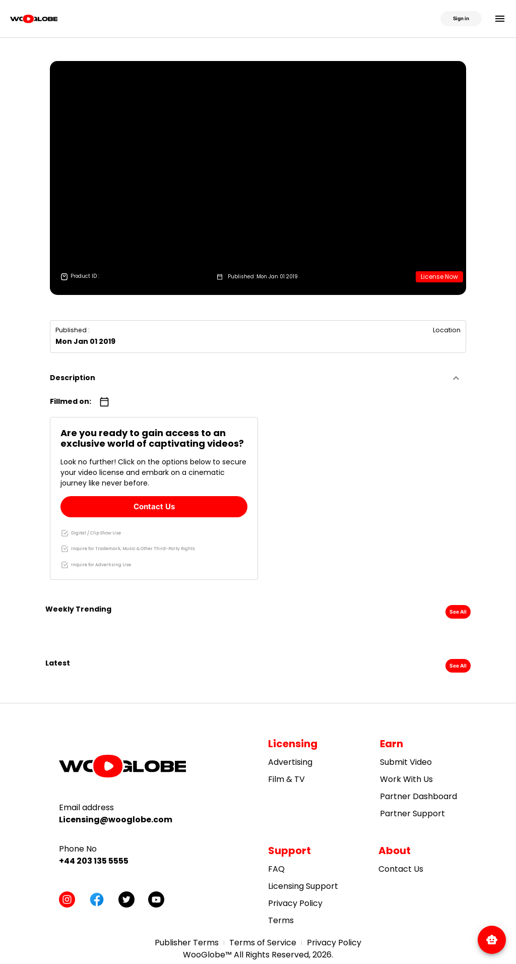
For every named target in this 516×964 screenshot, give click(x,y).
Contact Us (154, 506)
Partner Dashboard (418, 796)
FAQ (276, 869)
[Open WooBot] (492, 939)
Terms (281, 920)
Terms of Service (262, 942)
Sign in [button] (461, 18)
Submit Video (406, 762)
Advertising (290, 762)
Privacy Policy (295, 903)
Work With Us (406, 779)
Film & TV (286, 779)
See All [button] (458, 612)
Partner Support (412, 813)
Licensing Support (303, 886)
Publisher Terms (187, 942)
